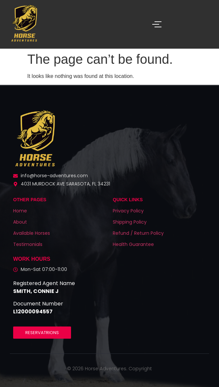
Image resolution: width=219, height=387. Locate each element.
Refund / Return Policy (138, 233)
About (20, 222)
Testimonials (27, 244)
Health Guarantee (133, 244)
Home (20, 210)
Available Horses (31, 233)
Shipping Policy (130, 222)
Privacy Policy (128, 210)
